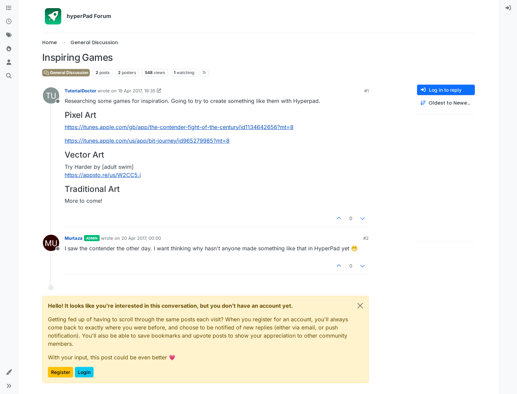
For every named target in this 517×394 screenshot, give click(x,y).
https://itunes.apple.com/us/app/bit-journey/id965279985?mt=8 (147, 140)
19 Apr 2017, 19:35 (136, 90)
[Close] (360, 305)
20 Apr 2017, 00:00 (141, 238)
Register (60, 372)
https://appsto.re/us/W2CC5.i (103, 175)
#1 (366, 90)
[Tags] (9, 35)
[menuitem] (508, 8)
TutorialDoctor (80, 90)
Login (84, 372)
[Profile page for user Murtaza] (51, 243)
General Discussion (66, 72)
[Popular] (9, 48)
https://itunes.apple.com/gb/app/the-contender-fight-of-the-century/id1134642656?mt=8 (179, 127)
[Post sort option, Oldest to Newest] (446, 103)
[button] (9, 372)
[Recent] (9, 21)
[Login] (508, 8)
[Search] (9, 76)
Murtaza (74, 238)
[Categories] (9, 8)
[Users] (9, 62)
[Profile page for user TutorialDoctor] (51, 95)
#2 (366, 238)
